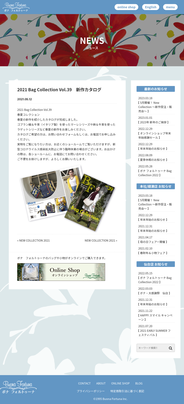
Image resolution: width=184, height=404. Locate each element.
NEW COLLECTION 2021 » (101, 240)
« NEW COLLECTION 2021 (33, 240)
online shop (126, 7)
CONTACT (84, 383)
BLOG (139, 383)
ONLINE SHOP (120, 383)
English (150, 7)
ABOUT (101, 383)
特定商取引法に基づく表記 (127, 391)
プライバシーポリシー (91, 391)
